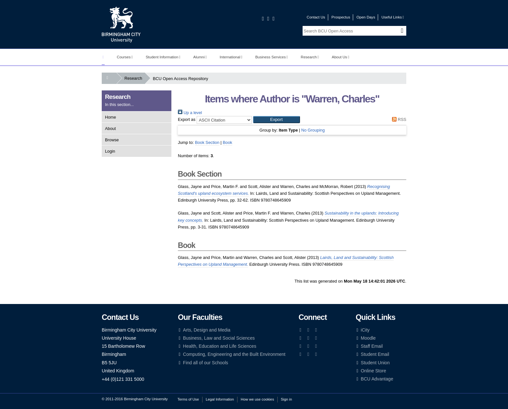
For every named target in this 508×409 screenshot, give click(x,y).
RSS (398, 119)
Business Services (271, 57)
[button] (276, 119)
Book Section (207, 142)
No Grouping (313, 130)
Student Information (163, 57)
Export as (186, 119)
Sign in (286, 399)
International (231, 57)
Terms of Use (188, 399)
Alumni (200, 57)
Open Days (365, 17)
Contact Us (316, 17)
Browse (112, 139)
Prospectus (340, 17)
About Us (340, 57)
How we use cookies (257, 399)
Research (310, 57)
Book (227, 142)
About (110, 128)
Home (110, 117)
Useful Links (392, 17)
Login (110, 151)
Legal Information (220, 399)
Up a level (190, 112)
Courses (125, 57)
